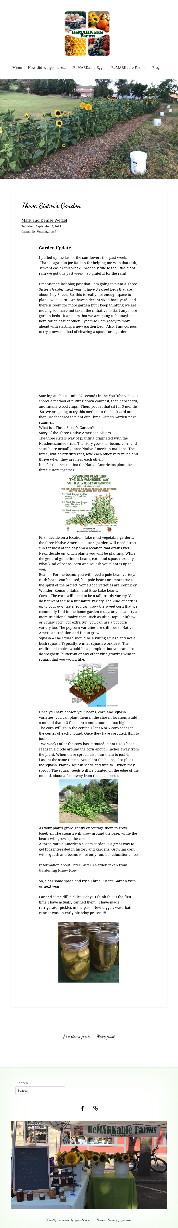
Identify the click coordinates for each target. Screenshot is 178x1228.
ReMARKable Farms (128, 67)
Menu (17, 67)
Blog (156, 67)
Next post (105, 1036)
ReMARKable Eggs (88, 67)
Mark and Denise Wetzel (44, 220)
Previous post (76, 1036)
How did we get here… (47, 67)
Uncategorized (46, 231)
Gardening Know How (58, 870)
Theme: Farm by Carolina (114, 1220)
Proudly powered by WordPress (67, 1220)
